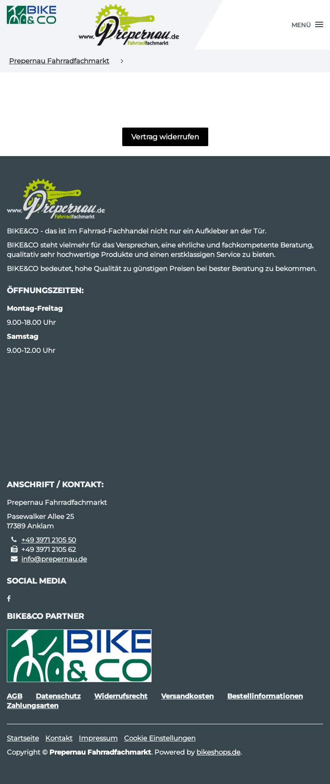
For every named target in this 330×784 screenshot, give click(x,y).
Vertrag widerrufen (165, 137)
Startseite (23, 738)
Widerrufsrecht (121, 696)
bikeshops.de (218, 752)
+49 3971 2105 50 (48, 540)
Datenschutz (58, 696)
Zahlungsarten (32, 705)
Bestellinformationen (265, 696)
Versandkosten (187, 696)
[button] (307, 25)
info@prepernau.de (54, 559)
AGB (14, 696)
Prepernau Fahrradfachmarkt (59, 61)
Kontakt (58, 738)
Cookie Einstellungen (160, 738)
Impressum (98, 738)
